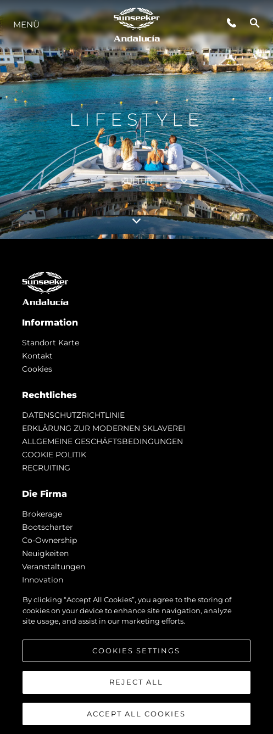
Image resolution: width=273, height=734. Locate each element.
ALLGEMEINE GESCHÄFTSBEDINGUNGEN (102, 441)
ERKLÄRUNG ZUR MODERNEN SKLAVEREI (103, 428)
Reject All (136, 686)
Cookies (37, 369)
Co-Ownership (49, 540)
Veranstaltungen (53, 566)
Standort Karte (50, 343)
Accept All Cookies (136, 718)
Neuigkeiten (45, 553)
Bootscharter (47, 527)
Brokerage (42, 514)
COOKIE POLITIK (54, 455)
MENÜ (26, 24)
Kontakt (37, 356)
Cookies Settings (136, 654)
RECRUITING (46, 468)
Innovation (42, 580)
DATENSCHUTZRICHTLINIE (73, 415)
